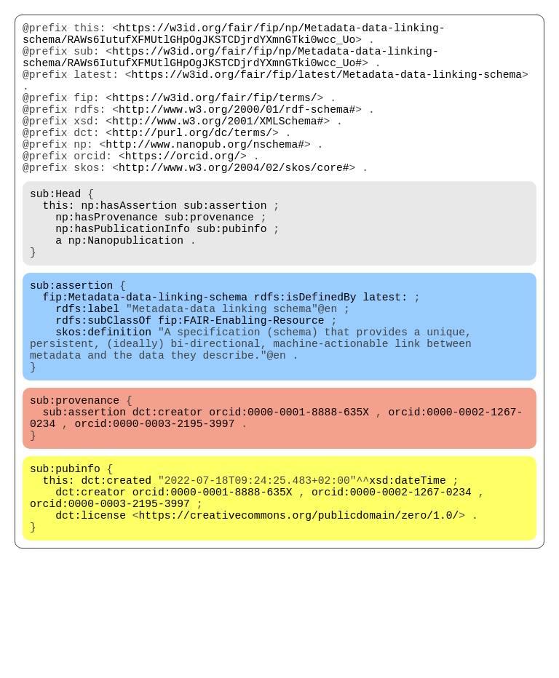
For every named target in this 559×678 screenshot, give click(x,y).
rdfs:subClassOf (103, 386)
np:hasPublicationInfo (122, 277)
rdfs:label (87, 371)
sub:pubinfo (232, 277)
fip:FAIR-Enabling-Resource (241, 386)
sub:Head (55, 233)
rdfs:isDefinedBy (305, 357)
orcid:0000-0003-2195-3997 (155, 510)
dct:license (90, 619)
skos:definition (103, 401)
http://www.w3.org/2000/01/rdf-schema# (237, 131)
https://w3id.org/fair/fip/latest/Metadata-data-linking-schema (327, 88)
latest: (385, 357)
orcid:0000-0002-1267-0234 (392, 590)
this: (59, 248)
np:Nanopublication (125, 291)
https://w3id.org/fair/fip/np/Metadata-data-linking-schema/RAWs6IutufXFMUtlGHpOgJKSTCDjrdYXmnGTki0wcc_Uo (234, 37)
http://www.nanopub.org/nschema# (205, 175)
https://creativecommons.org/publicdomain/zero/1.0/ (299, 619)
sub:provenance (209, 262)
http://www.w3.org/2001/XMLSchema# (217, 146)
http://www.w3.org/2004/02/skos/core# (234, 204)
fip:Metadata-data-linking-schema (145, 357)
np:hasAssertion (129, 248)
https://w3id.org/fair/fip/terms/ (214, 117)
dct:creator (167, 495)
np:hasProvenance (106, 262)
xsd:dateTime (407, 575)
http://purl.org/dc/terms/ (192, 160)
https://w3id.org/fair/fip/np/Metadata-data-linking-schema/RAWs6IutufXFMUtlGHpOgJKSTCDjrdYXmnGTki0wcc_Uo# (231, 66)
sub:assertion (224, 248)
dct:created (116, 575)
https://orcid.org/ (182, 190)
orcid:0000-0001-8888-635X (289, 495)
